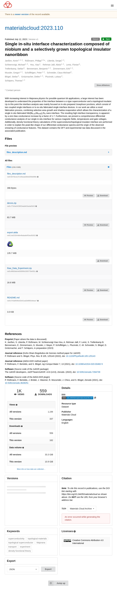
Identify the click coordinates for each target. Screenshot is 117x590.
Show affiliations (103, 85)
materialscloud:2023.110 (34, 28)
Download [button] (102, 195)
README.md (13, 297)
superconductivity (16, 538)
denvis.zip (11, 203)
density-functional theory (19, 551)
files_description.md (16, 173)
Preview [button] (88, 195)
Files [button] (58, 167)
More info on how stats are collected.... (31, 469)
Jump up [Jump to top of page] (56, 583)
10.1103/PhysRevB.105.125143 (80, 356)
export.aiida (12, 232)
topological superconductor (20, 542)
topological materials (37, 538)
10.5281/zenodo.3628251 (16, 383)
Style (64, 508)
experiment (25, 547)
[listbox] (82, 508)
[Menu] (112, 5)
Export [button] (48, 569)
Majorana (41, 542)
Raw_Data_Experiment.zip (19, 268)
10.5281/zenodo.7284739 (88, 372)
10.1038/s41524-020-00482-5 (89, 364)
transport (12, 547)
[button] (58, 152)
